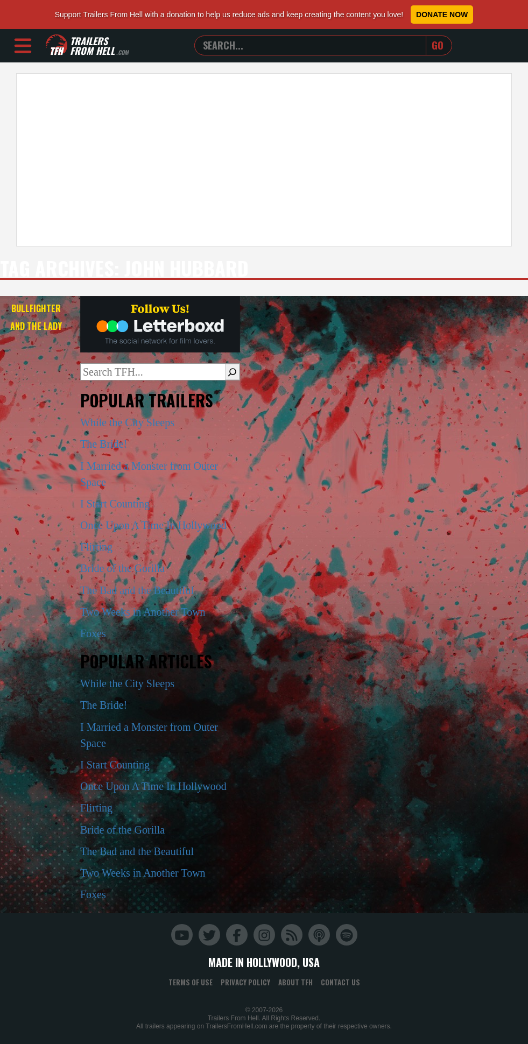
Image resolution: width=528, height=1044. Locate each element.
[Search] (232, 372)
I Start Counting (115, 504)
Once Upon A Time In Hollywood (153, 525)
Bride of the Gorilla (122, 568)
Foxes (93, 633)
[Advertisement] (264, 159)
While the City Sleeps (127, 422)
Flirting (96, 547)
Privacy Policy (245, 982)
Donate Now (442, 14)
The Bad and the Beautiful (137, 590)
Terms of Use (190, 982)
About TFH (295, 982)
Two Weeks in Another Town (143, 612)
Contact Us (340, 982)
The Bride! (103, 444)
